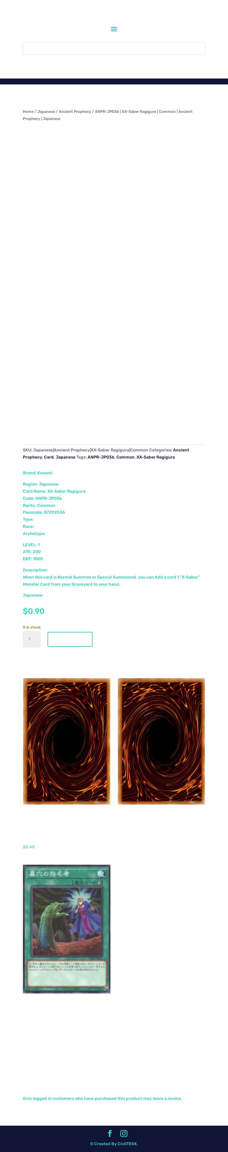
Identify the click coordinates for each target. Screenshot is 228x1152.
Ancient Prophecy (75, 111)
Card (49, 457)
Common (125, 457)
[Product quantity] (32, 639)
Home (28, 111)
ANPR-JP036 (101, 457)
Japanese (46, 111)
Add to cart (70, 639)
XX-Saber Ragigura (156, 457)
